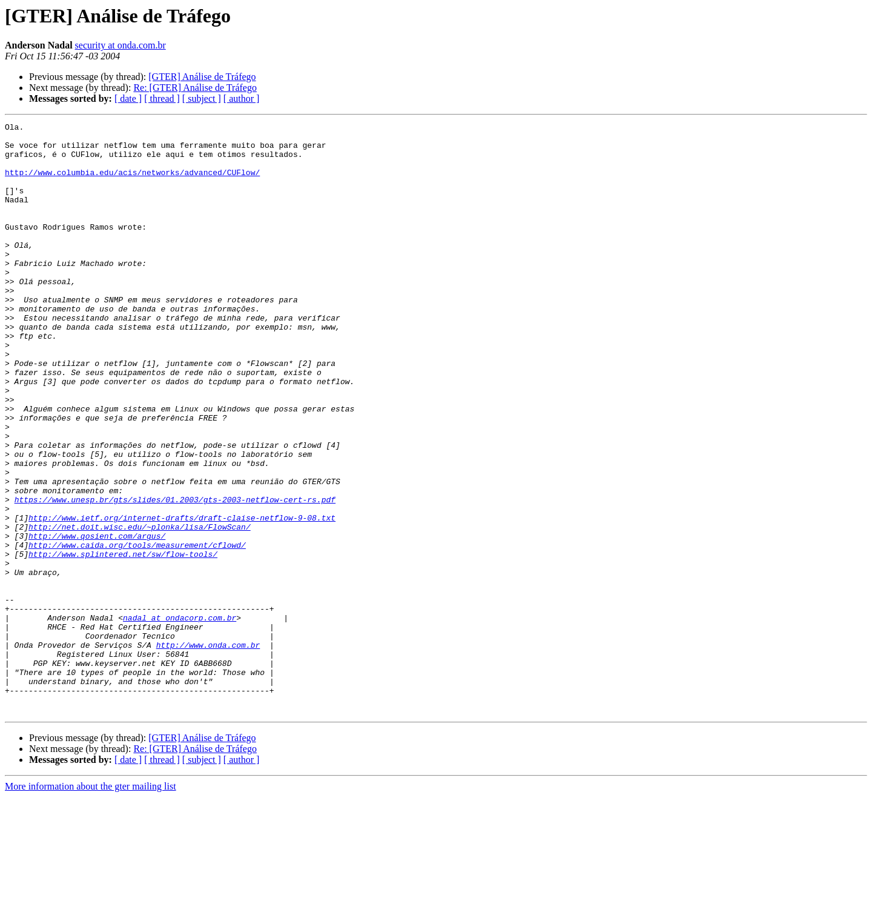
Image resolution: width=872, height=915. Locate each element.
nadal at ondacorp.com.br (179, 717)
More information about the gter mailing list (90, 904)
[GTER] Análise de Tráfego (202, 77)
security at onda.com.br (120, 45)
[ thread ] (162, 98)
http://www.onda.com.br (208, 750)
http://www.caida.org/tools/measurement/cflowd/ (137, 630)
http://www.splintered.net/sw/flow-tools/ (122, 641)
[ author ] (241, 98)
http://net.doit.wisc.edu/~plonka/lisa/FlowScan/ (139, 608)
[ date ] (128, 98)
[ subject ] (201, 98)
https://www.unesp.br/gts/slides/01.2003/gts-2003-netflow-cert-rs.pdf (175, 575)
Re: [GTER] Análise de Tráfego (195, 87)
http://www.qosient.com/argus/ (96, 619)
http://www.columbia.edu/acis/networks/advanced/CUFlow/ (132, 183)
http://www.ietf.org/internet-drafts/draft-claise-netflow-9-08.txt (181, 597)
